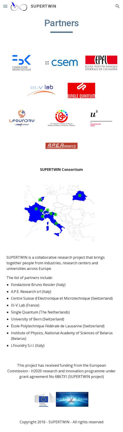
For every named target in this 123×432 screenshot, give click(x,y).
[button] (5, 6)
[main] (61, 25)
